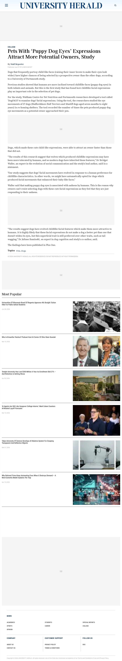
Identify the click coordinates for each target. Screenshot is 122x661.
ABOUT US (10, 644)
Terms (80, 658)
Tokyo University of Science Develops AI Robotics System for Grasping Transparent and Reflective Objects (28, 442)
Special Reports (89, 622)
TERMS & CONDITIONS (52, 648)
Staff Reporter (17, 64)
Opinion (10, 629)
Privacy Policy (104, 658)
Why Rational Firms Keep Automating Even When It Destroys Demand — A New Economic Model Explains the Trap (29, 476)
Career (47, 626)
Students (48, 622)
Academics (11, 622)
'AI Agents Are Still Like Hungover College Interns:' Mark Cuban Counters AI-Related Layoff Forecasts (28, 407)
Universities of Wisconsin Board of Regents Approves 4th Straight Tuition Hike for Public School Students (29, 303)
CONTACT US (11, 648)
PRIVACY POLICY (50, 644)
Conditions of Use (91, 658)
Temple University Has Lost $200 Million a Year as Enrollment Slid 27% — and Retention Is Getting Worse (29, 373)
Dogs (23, 250)
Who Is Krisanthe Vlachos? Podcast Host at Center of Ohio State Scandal (29, 337)
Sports (9, 626)
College (11, 47)
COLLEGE (86, 626)
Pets (18, 250)
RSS (84, 644)
